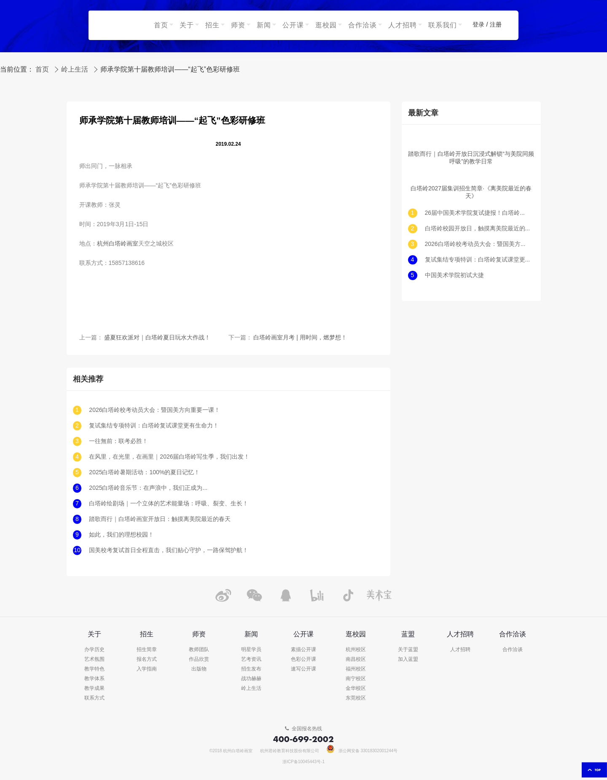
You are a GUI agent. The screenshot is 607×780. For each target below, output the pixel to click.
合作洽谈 (512, 649)
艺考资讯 (251, 659)
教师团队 (199, 649)
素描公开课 (303, 649)
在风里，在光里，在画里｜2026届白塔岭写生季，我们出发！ (169, 457)
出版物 (199, 669)
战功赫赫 (251, 678)
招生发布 (251, 669)
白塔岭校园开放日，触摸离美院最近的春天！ (477, 228)
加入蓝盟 (408, 659)
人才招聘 (460, 649)
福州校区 (356, 669)
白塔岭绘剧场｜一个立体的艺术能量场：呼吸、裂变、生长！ (168, 503)
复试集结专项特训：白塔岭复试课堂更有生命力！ (154, 425)
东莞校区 (356, 698)
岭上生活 (74, 69)
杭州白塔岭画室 (117, 243)
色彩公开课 (303, 659)
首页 (42, 69)
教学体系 (94, 678)
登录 (478, 24)
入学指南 (147, 669)
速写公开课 (303, 669)
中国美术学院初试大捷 (454, 275)
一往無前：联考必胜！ (118, 441)
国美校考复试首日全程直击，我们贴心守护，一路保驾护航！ (168, 550)
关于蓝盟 (408, 649)
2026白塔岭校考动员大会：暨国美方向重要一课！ (154, 410)
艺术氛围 (94, 659)
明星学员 (251, 649)
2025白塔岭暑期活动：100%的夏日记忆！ (144, 472)
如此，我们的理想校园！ (121, 535)
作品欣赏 (199, 659)
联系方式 (94, 698)
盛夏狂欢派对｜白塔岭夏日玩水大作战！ (157, 337)
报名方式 (147, 659)
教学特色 (94, 669)
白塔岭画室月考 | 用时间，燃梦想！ (299, 337)
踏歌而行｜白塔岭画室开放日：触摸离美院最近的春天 (160, 519)
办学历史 (94, 649)
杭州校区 (356, 649)
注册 (496, 24)
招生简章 (147, 649)
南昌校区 (356, 659)
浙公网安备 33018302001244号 (362, 751)
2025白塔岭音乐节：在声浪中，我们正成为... (148, 488)
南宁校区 (356, 678)
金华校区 (356, 688)
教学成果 (94, 688)
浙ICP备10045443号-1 (303, 762)
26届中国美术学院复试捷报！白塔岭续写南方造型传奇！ (477, 213)
